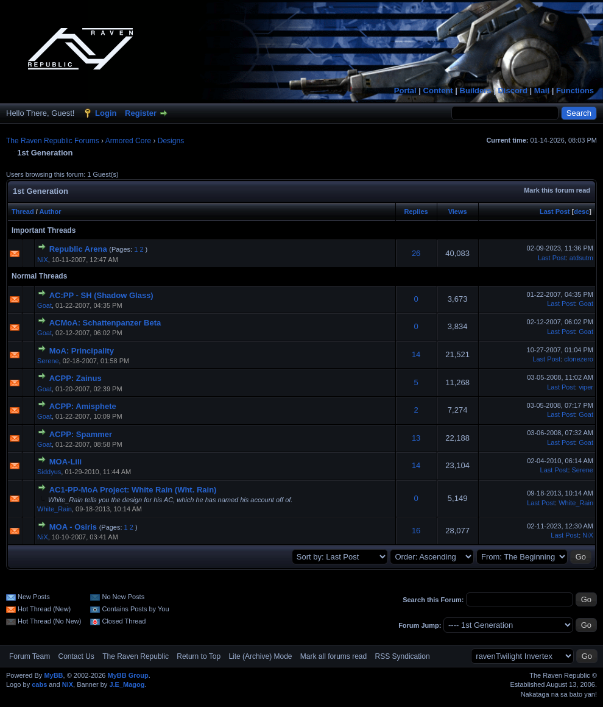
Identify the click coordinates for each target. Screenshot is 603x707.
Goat (44, 305)
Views (457, 211)
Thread (23, 211)
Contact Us (76, 656)
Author (50, 211)
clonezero (578, 359)
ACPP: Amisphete (82, 406)
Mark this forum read (557, 190)
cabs (39, 684)
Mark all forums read (333, 656)
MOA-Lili (65, 461)
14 (416, 354)
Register (141, 113)
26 (416, 253)
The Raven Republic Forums (52, 141)
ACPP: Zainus (75, 378)
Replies (416, 211)
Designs (171, 141)
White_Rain (54, 509)
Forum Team (29, 656)
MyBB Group (127, 675)
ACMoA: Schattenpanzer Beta (105, 322)
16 (416, 530)
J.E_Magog (126, 684)
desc (581, 211)
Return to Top (198, 656)
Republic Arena (78, 249)
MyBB (53, 675)
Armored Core (128, 141)
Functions (575, 90)
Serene (47, 360)
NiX (42, 259)
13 (416, 437)
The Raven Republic (135, 656)
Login (105, 113)
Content (438, 90)
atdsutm (581, 257)
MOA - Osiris (73, 526)
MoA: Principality (81, 350)
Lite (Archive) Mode (260, 656)
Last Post (555, 211)
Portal (405, 90)
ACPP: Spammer (80, 434)
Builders (476, 90)
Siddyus (49, 471)
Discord (512, 90)
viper (586, 387)
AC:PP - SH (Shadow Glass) (101, 295)
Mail (541, 90)
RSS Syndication (402, 656)
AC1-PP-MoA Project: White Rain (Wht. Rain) (133, 489)
